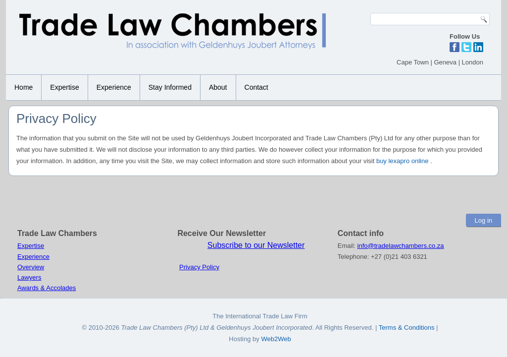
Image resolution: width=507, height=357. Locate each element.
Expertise (64, 87)
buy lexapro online (402, 161)
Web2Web (276, 339)
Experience (114, 87)
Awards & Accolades (46, 288)
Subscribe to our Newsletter (256, 245)
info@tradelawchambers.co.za (400, 245)
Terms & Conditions (407, 327)
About (218, 87)
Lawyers (29, 277)
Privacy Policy (199, 267)
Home (23, 87)
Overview (30, 267)
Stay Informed (170, 87)
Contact (256, 87)
